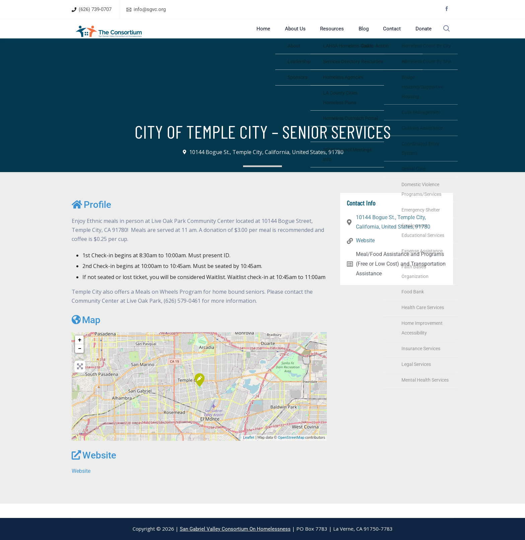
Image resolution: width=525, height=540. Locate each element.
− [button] (79, 362)
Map (86, 334)
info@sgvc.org (150, 9)
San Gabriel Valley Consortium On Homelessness (235, 529)
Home (281, 35)
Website (94, 469)
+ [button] (79, 353)
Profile (91, 218)
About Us (308, 35)
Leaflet (248, 452)
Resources (340, 35)
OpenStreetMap (291, 452)
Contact (391, 35)
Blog (367, 35)
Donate (418, 35)
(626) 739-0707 (95, 9)
